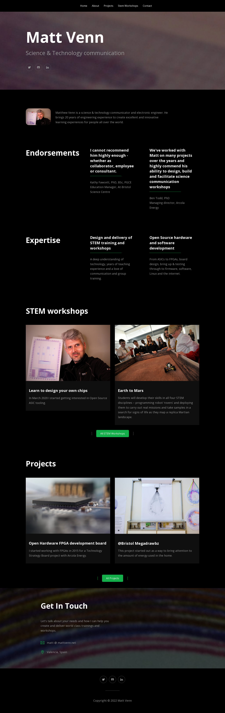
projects (108, 5)
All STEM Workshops (112, 433)
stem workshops (128, 5)
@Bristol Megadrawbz (138, 543)
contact (147, 5)
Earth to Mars (130, 390)
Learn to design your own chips (58, 390)
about (95, 5)
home (83, 5)
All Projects (112, 578)
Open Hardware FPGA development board (67, 543)
